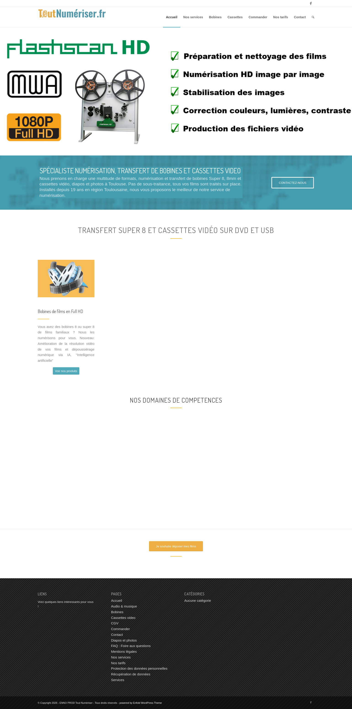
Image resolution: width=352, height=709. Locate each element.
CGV (115, 623)
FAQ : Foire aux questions (131, 646)
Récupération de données (130, 674)
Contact (117, 635)
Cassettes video (123, 618)
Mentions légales (124, 651)
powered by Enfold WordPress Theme (140, 702)
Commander (120, 629)
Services (117, 680)
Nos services (121, 657)
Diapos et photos (124, 640)
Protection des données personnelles (139, 668)
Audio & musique (124, 606)
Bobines (117, 612)
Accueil (116, 600)
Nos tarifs (118, 663)
